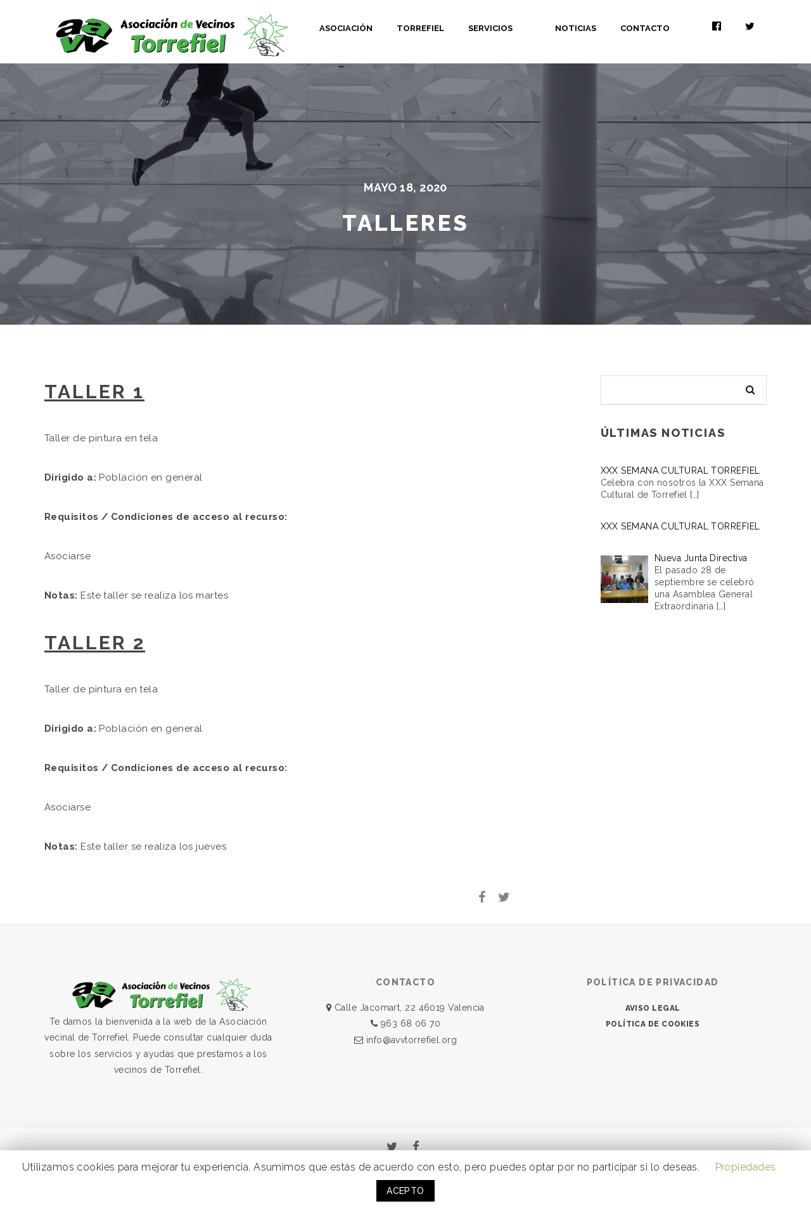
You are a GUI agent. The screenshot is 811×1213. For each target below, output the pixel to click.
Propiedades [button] (745, 1167)
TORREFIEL (457, 28)
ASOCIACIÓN (382, 28)
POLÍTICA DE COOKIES (653, 1024)
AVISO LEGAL (652, 1008)
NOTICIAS (594, 28)
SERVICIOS (527, 28)
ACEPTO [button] (405, 1191)
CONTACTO (663, 28)
